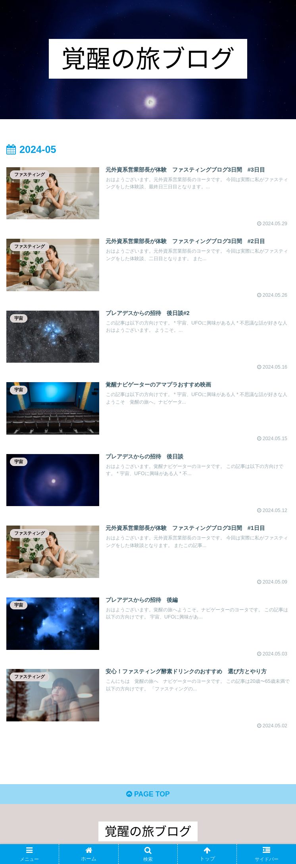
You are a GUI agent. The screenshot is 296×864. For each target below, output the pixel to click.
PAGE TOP (148, 797)
